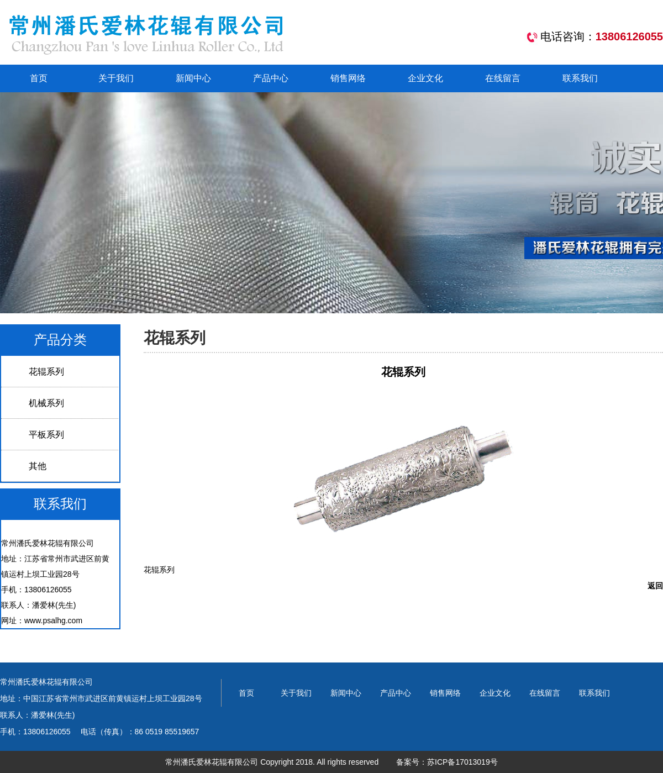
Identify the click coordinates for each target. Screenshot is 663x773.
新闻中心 (193, 78)
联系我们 (580, 78)
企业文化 (425, 78)
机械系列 (46, 403)
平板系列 (46, 434)
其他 (37, 466)
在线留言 (502, 78)
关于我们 (116, 78)
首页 (39, 78)
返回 (655, 585)
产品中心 (270, 78)
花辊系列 (46, 371)
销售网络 (348, 78)
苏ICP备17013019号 (462, 762)
